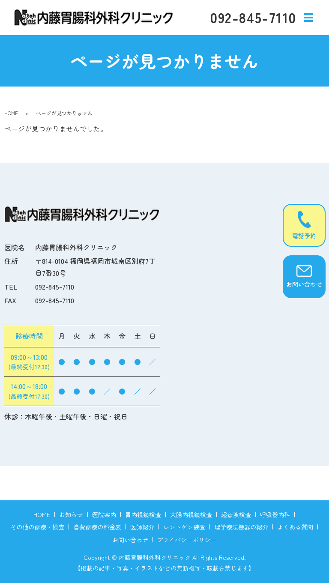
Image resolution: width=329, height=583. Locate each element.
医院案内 (104, 514)
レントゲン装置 (184, 527)
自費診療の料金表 (97, 527)
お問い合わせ (130, 539)
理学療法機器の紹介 (241, 527)
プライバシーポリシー (187, 539)
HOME (11, 113)
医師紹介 (142, 527)
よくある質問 (295, 527)
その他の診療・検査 (37, 527)
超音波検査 (236, 514)
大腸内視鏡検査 (191, 514)
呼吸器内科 (275, 514)
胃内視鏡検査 (143, 514)
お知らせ (71, 514)
